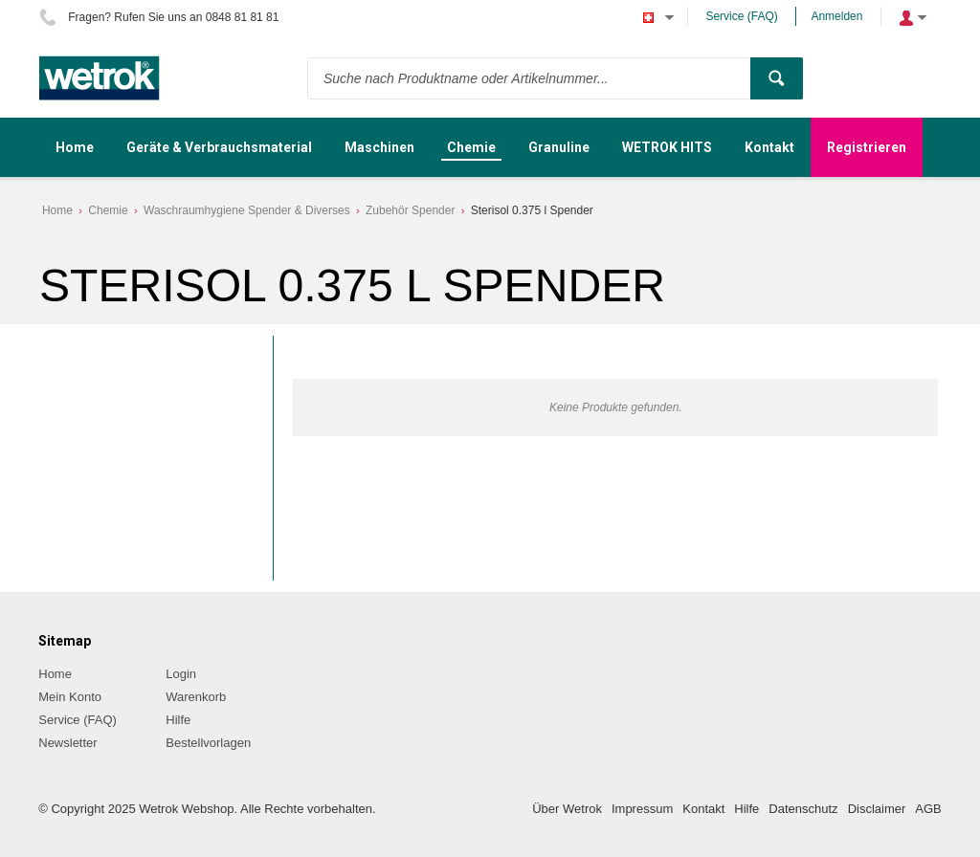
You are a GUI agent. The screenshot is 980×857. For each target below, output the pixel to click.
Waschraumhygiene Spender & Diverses (247, 210)
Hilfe (178, 720)
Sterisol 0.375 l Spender (532, 210)
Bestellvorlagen (208, 743)
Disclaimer (877, 809)
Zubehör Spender (410, 210)
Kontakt (703, 809)
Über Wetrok (567, 809)
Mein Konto (69, 697)
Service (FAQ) (741, 16)
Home (57, 210)
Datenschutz (802, 809)
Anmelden (836, 16)
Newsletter (67, 743)
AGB (928, 809)
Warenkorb (196, 697)
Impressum (642, 809)
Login (181, 674)
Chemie (107, 210)
